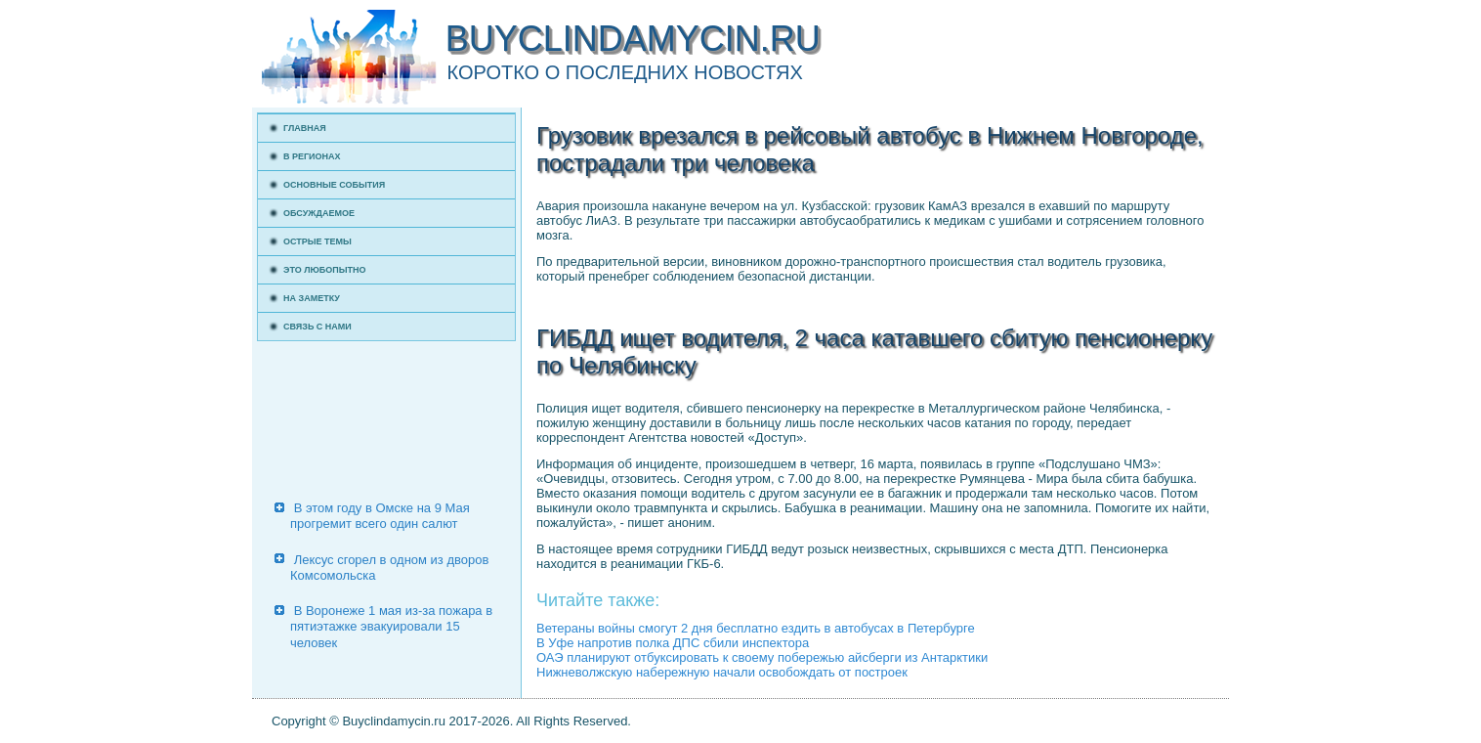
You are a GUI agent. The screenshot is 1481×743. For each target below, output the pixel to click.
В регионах (312, 156)
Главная (304, 128)
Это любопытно (324, 270)
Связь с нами (317, 326)
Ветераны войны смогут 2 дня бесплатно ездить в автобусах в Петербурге (755, 628)
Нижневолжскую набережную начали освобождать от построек (722, 672)
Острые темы (317, 241)
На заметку (311, 298)
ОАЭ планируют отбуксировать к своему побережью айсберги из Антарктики (762, 657)
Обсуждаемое (319, 213)
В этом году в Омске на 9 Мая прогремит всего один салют (380, 516)
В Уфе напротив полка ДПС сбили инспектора (672, 642)
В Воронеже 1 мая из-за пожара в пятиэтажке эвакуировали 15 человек (391, 626)
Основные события (334, 185)
